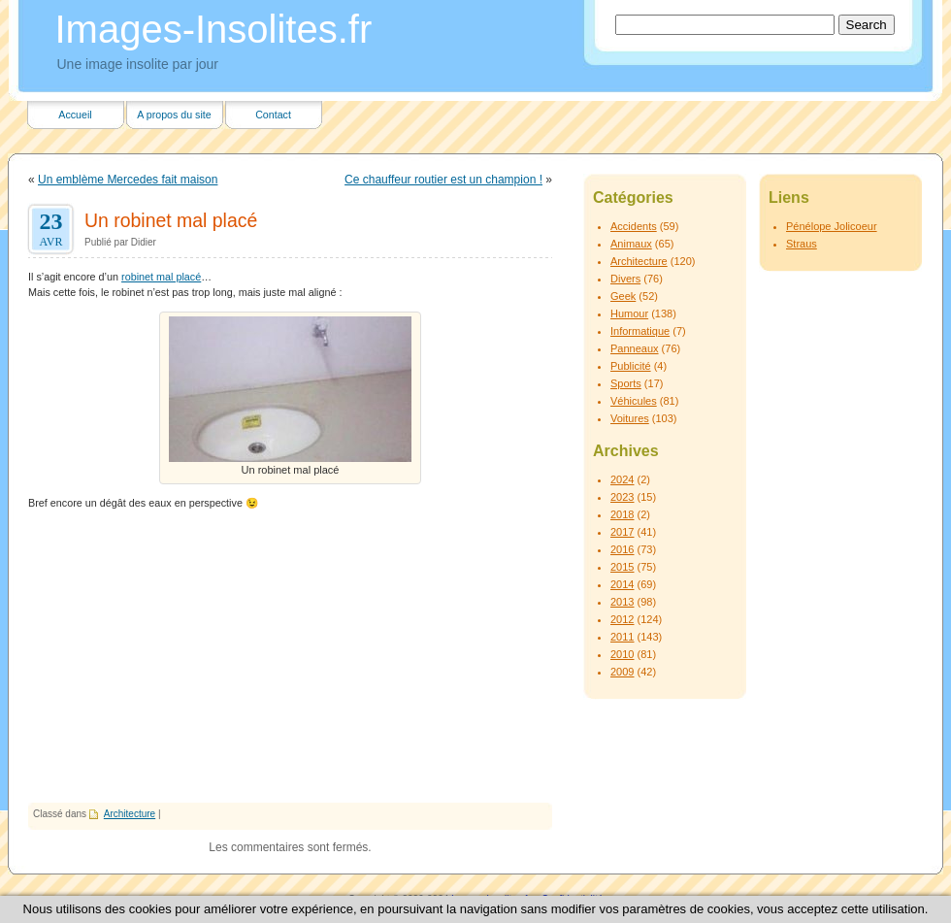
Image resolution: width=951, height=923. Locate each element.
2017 (622, 532)
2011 (622, 637)
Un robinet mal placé (170, 220)
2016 (622, 549)
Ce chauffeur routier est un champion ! (443, 179)
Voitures (629, 418)
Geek (623, 296)
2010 (622, 654)
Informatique (640, 331)
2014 (622, 584)
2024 (622, 479)
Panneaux (634, 348)
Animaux (631, 243)
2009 (622, 671)
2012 (622, 619)
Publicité (630, 366)
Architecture (129, 813)
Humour (629, 313)
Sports (625, 383)
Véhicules (633, 401)
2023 (622, 497)
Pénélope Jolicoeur (831, 226)
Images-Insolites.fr (214, 29)
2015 (622, 567)
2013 (622, 602)
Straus (801, 243)
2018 (622, 514)
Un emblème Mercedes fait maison (127, 179)
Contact (273, 114)
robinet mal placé (161, 276)
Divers (625, 278)
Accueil (74, 114)
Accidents (633, 226)
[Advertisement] (290, 657)
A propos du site (174, 114)
